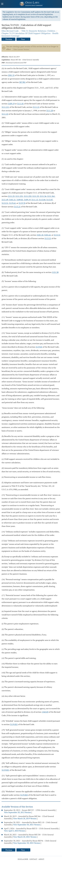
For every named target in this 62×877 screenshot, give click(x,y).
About (41, 859)
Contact (33, 859)
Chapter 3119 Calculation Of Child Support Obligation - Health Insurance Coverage (30, 34)
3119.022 (24, 795)
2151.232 (28, 196)
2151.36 (43, 196)
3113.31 (5, 203)
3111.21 (36, 107)
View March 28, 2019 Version (25, 818)
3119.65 (12, 203)
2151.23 (11, 196)
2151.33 (35, 196)
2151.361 (51, 196)
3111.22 (5, 114)
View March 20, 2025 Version (25, 837)
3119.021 (14, 724)
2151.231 (19, 196)
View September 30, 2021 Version (26, 824)
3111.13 (34, 199)
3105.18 (40, 235)
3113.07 (49, 199)
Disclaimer (23, 859)
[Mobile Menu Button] (2, 4)
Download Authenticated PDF (16, 63)
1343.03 (45, 712)
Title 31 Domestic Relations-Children (38, 30)
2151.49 (5, 199)
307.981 (22, 82)
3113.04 (42, 199)
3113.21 (17, 206)
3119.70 (22, 203)
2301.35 (11, 75)
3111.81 (20, 103)
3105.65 (47, 235)
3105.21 (12, 199)
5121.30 (55, 272)
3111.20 (49, 110)
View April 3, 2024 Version (14, 830)
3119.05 (39, 347)
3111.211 (5, 107)
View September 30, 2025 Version (26, 843)
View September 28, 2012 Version (17, 812)
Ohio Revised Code (10, 30)
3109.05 (20, 199)
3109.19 (11, 103)
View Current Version (21, 49)
